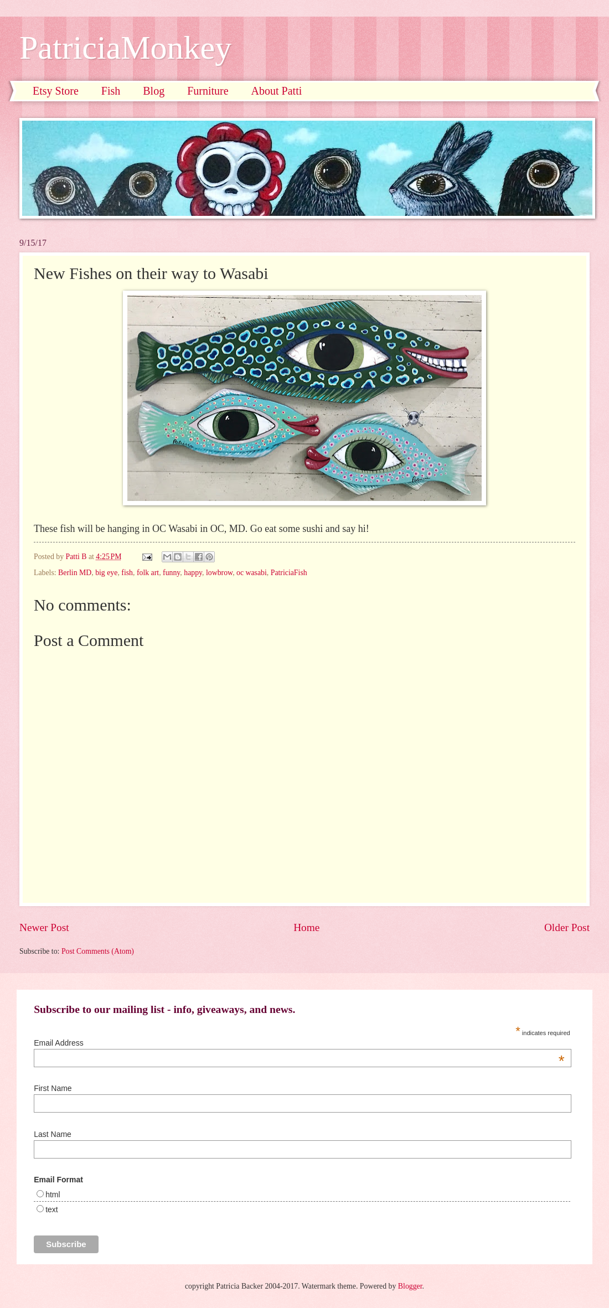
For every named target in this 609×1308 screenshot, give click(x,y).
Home (306, 927)
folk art (148, 572)
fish (127, 572)
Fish (110, 91)
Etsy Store (56, 91)
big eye (106, 572)
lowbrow (219, 572)
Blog (153, 91)
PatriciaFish (289, 572)
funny (171, 572)
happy (193, 572)
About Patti (276, 91)
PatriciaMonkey (125, 47)
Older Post (567, 927)
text (51, 1209)
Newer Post (44, 927)
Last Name (52, 1134)
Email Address (299, 1042)
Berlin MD (74, 572)
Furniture (207, 91)
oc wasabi (251, 572)
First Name (52, 1088)
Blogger (410, 1286)
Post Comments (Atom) (97, 951)
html (52, 1194)
